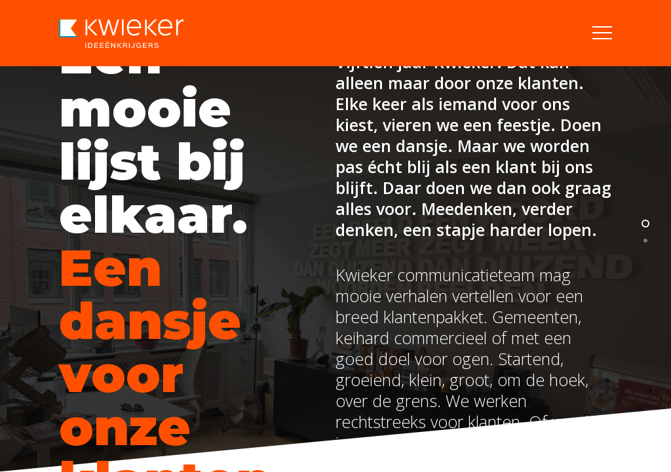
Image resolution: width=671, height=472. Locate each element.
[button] (602, 33)
